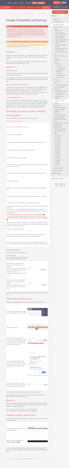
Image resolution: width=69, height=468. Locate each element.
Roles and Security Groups (60, 55)
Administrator (30, 7)
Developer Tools (58, 59)
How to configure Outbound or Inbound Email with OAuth (61, 41)
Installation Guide (57, 105)
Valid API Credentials (13, 74)
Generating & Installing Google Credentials (21, 119)
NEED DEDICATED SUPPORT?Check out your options (60, 12)
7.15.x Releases (58, 136)
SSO (56, 83)
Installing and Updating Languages (60, 110)
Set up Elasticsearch (61, 67)
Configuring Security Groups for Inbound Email (61, 49)
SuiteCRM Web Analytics (60, 132)
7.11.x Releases (58, 144)
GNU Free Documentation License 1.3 (24, 467)
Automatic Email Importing (62, 52)
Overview (12, 56)
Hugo (64, 187)
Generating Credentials (14, 125)
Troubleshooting (60, 77)
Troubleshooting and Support (60, 119)
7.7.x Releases (58, 152)
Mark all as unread (58, 180)
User (17, 7)
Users (56, 53)
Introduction (59, 65)
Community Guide (58, 169)
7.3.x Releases (58, 160)
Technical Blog (45, 7)
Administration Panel (58, 26)
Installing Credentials (14, 259)
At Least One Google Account (15, 103)
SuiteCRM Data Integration (61, 130)
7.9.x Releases (58, 148)
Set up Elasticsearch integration (61, 70)
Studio (56, 79)
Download (41, 3)
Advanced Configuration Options (59, 124)
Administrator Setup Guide (61, 91)
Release (56, 103)
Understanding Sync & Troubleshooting (61, 93)
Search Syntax (60, 73)
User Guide (56, 19)
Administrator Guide (58, 24)
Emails (56, 28)
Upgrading (57, 113)
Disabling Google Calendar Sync (22, 424)
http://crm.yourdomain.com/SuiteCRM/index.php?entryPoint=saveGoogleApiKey (28, 227)
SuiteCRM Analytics (58, 128)
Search (56, 61)
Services (21, 3)
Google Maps (58, 81)
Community (28, 3)
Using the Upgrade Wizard (60, 115)
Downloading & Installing (60, 107)
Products (15, 3)
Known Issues (11, 409)
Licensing (56, 121)
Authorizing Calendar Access (20, 310)
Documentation (6, 7)
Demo (34, 3)
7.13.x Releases (58, 140)
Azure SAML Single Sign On (62, 85)
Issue (42, 13)
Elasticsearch (59, 63)
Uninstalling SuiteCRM (59, 117)
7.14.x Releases (58, 138)
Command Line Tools (61, 75)
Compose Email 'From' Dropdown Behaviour (61, 37)
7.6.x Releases (58, 154)
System (56, 57)
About (9, 3)
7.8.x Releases (58, 150)
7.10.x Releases (58, 146)
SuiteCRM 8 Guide (58, 172)
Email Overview (59, 30)
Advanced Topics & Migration (60, 97)
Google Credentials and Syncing (61, 101)
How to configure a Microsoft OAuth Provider (61, 33)
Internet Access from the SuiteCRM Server (18, 88)
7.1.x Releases (58, 164)
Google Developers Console (16, 130)
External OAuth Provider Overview (61, 45)
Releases (56, 134)
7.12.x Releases (58, 142)
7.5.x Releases (58, 156)
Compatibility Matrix (58, 126)
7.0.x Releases (58, 166)
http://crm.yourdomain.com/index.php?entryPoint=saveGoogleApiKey (25, 223)
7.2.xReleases (58, 162)
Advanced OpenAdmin (60, 87)
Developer (22, 7)
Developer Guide (58, 22)
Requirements (11, 71)
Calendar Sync (58, 89)
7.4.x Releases (58, 158)
